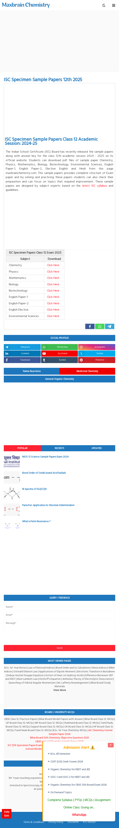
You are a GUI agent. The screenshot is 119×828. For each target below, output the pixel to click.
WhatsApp (79, 814)
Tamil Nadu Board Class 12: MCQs (33, 730)
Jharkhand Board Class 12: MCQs (81, 723)
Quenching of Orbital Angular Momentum (32, 682)
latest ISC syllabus (94, 185)
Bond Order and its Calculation (73, 667)
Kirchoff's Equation (50, 679)
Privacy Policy (56, 822)
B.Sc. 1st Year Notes (15, 667)
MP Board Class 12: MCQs (48, 723)
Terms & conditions (33, 822)
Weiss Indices (99, 667)
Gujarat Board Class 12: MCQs (47, 726)
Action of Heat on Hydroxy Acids (64, 675)
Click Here (53, 265)
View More (59, 690)
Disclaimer (73, 822)
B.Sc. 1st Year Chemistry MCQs (69, 730)
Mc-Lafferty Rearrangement (73, 682)
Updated (97, 448)
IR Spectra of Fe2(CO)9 (34, 489)
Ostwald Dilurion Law (25, 671)
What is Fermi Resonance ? (36, 521)
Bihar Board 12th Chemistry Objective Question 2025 (59, 737)
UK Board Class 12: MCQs (78, 726)
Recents (59, 448)
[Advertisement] (61, 41)
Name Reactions (32, 371)
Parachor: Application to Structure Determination (48, 505)
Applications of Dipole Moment (57, 671)
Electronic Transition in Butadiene (96, 671)
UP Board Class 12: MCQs (19, 723)
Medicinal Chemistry (87, 371)
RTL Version (89, 822)
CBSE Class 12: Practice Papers (20, 719)
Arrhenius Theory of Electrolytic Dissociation (88, 679)
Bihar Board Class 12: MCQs (99, 719)
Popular (22, 448)
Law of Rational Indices (41, 667)
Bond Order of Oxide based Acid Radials (44, 473)
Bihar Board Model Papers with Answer (61, 719)
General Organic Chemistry (59, 379)
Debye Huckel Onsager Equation (25, 675)
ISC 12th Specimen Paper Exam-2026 (28, 745)
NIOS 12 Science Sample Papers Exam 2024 (45, 456)
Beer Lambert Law (27, 679)
